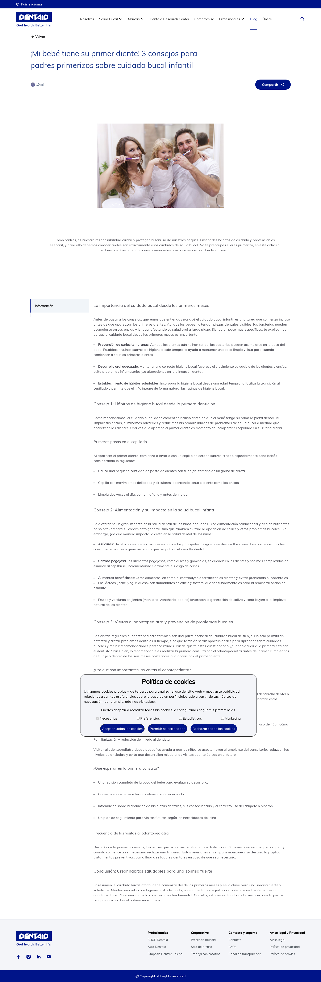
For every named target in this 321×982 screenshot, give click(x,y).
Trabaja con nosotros (205, 954)
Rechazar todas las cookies (213, 729)
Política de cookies (282, 954)
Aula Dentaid (157, 947)
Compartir (273, 84)
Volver (40, 37)
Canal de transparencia (245, 954)
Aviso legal (277, 940)
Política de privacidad (285, 947)
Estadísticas (190, 718)
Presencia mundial (203, 940)
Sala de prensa (201, 947)
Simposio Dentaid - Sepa (165, 954)
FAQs (232, 947)
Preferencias (148, 718)
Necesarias (106, 718)
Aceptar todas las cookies (122, 729)
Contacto (235, 940)
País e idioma (29, 4)
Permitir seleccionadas (167, 729)
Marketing (231, 718)
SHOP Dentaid (158, 940)
